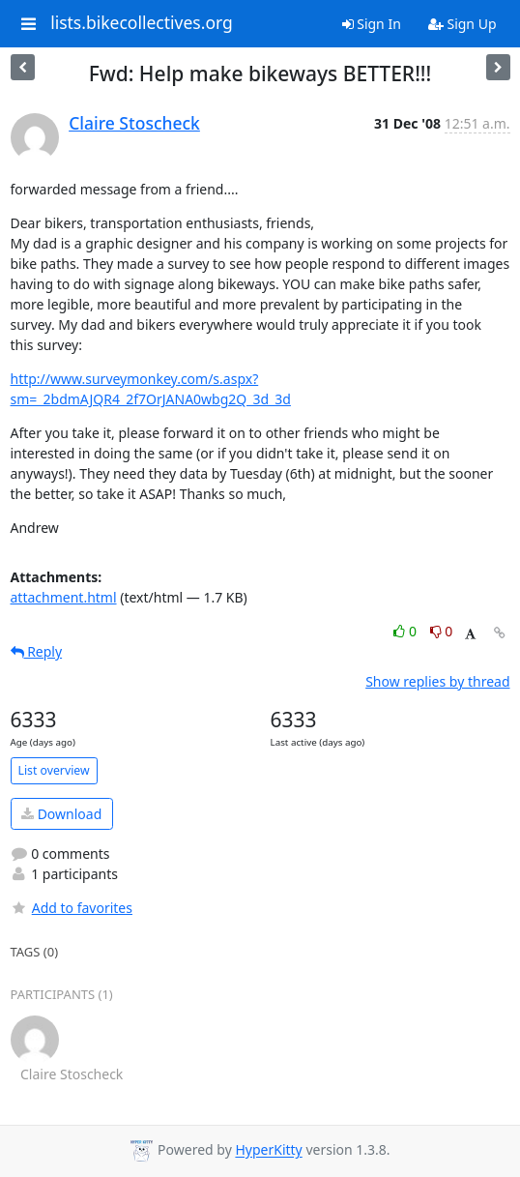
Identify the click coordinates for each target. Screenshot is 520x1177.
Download (61, 814)
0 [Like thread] (406, 631)
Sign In (371, 24)
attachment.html (64, 597)
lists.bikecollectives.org (141, 23)
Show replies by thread (437, 681)
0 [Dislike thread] (441, 631)
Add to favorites (71, 907)
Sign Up (462, 24)
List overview (54, 770)
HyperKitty (268, 1150)
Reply (37, 651)
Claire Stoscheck (134, 122)
